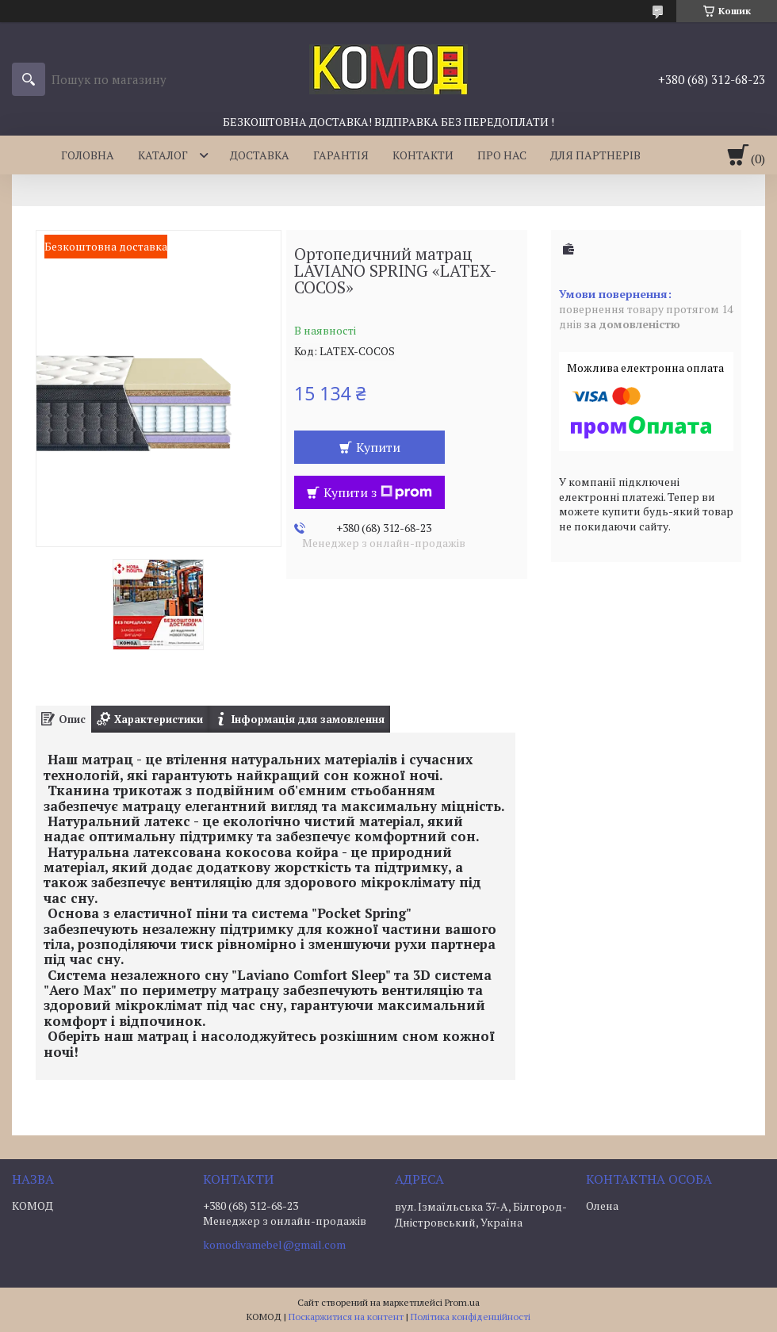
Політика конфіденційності (470, 1316)
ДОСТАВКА (259, 155)
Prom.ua (462, 1302)
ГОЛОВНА (87, 155)
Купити (378, 447)
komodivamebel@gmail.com (274, 1245)
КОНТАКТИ (423, 155)
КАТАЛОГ (163, 155)
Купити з (377, 492)
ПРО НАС (501, 155)
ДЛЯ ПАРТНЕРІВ (595, 155)
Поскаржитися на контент (346, 1316)
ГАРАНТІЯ (341, 155)
